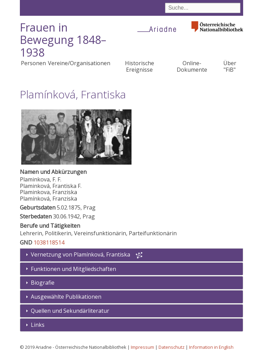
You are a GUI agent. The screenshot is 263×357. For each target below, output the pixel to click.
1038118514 (49, 242)
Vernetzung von (81, 254)
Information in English (211, 347)
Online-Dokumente (192, 66)
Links (38, 325)
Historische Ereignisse (139, 66)
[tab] (131, 269)
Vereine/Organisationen (79, 63)
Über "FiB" (229, 66)
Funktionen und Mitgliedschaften (73, 269)
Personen (33, 63)
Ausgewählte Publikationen (66, 296)
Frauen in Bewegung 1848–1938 (63, 40)
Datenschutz (172, 347)
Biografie (42, 282)
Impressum (142, 347)
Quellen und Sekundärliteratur (70, 310)
